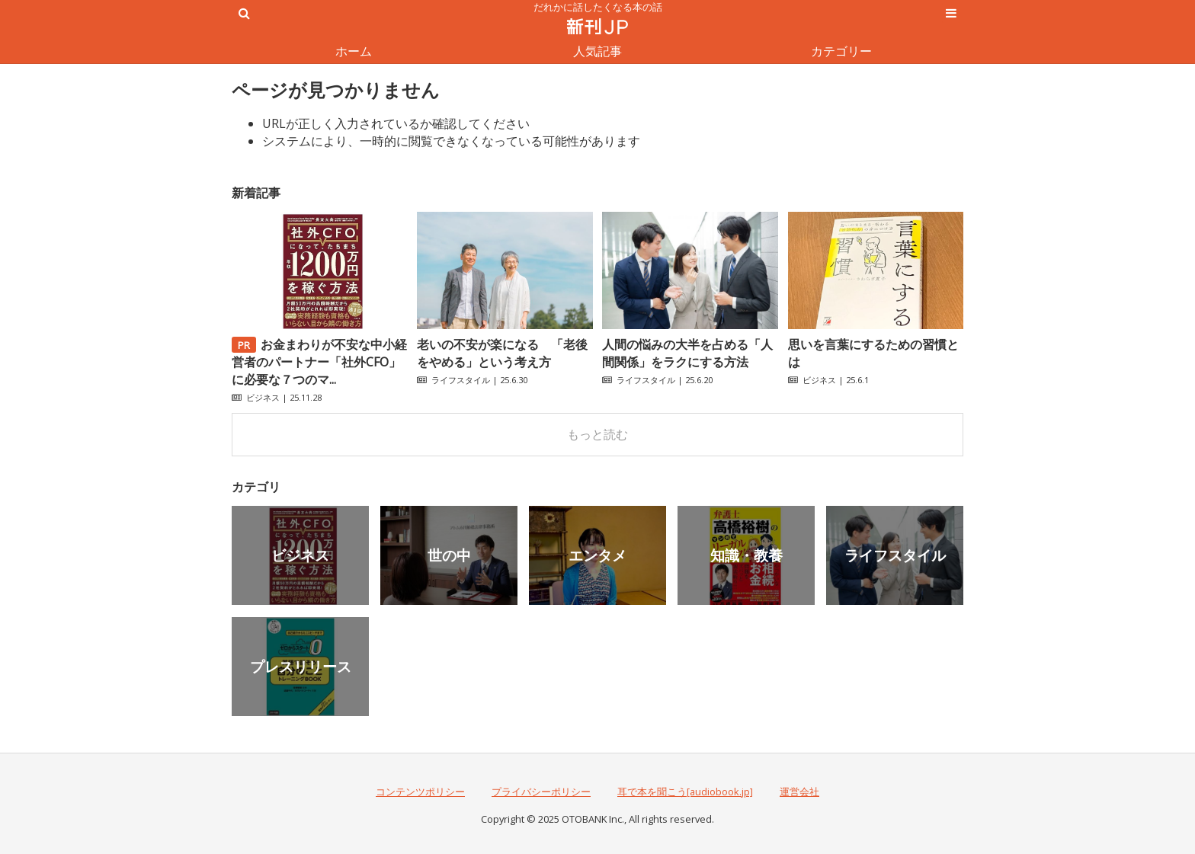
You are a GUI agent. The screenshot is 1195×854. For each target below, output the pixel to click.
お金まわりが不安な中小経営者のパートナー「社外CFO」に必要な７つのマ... (319, 362)
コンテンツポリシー (420, 791)
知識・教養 (746, 555)
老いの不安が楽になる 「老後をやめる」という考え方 (502, 353)
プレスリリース (300, 666)
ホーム (353, 51)
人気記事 (597, 51)
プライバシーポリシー (541, 791)
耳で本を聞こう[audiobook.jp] (685, 791)
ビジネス (263, 397)
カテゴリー (841, 51)
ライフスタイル (460, 379)
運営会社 (799, 791)
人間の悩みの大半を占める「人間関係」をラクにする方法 (687, 353)
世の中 (449, 555)
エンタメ (597, 555)
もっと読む (597, 434)
